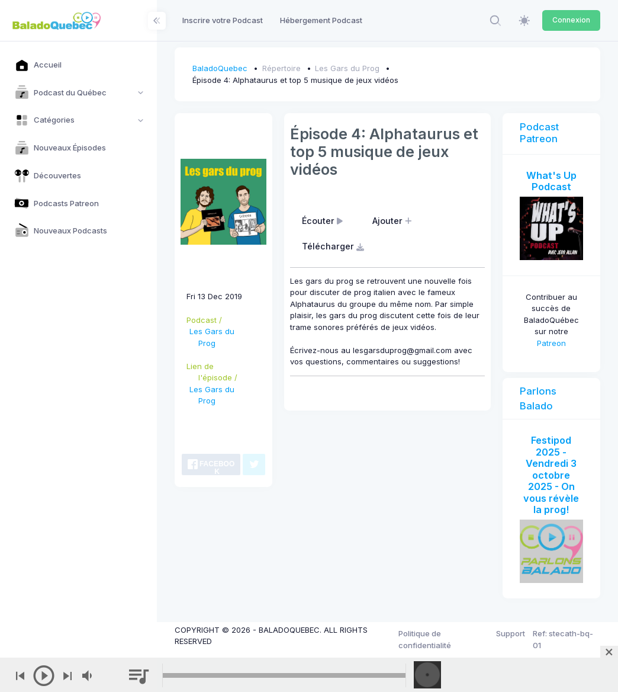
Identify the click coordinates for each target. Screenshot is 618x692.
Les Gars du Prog (347, 68)
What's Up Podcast (551, 181)
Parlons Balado (538, 398)
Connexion (571, 19)
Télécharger (334, 246)
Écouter (324, 221)
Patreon (551, 343)
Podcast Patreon (539, 133)
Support (510, 633)
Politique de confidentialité (424, 639)
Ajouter (393, 221)
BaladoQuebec (219, 68)
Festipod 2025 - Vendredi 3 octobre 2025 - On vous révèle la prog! (551, 474)
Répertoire (281, 68)
